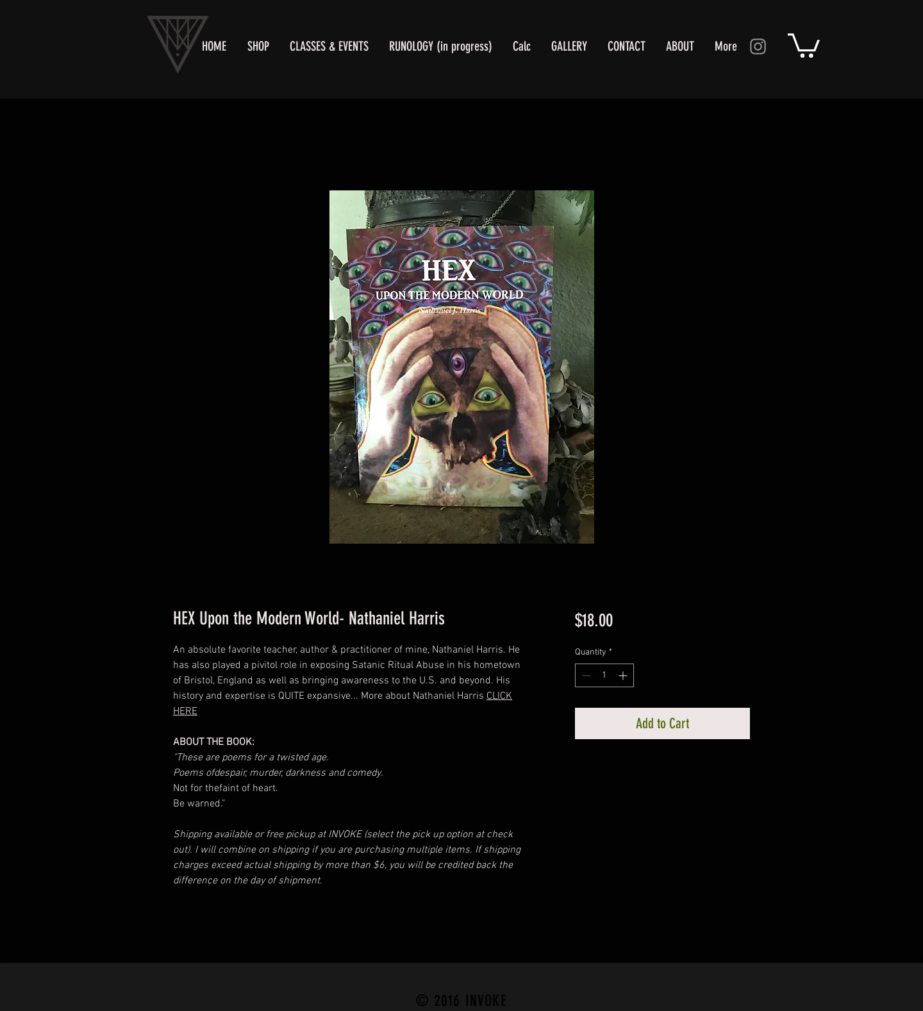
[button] (804, 44)
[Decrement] (585, 675)
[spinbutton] (604, 675)
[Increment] (624, 675)
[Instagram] (758, 46)
